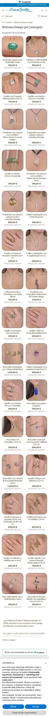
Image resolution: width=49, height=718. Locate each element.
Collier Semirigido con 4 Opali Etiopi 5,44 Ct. (36, 254)
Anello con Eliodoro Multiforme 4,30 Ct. (13, 559)
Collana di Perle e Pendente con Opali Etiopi (13, 294)
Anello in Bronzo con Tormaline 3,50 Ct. (36, 518)
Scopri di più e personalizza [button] (24, 713)
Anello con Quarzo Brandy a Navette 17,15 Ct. (13, 255)
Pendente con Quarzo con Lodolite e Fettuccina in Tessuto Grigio (13, 136)
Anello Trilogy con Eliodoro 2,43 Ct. (36, 479)
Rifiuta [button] (13, 707)
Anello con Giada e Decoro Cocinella (36, 97)
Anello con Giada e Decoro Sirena (12, 332)
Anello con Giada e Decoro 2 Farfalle (12, 404)
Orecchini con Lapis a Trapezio (36, 404)
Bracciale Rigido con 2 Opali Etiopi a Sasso (12, 598)
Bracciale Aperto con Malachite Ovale (12, 61)
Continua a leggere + (9, 640)
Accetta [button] (35, 707)
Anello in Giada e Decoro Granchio (13, 174)
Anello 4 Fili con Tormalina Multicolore (36, 332)
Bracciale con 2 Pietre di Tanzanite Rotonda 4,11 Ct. (12, 480)
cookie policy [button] (7, 680)
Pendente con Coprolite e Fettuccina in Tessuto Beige (36, 294)
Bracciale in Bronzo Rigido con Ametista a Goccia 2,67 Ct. (36, 599)
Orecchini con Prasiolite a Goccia (12, 440)
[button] (46, 663)
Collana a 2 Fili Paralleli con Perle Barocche (36, 61)
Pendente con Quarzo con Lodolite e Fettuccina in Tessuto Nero (36, 177)
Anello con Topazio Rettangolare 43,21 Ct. (12, 97)
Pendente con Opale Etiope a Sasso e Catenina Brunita (36, 134)
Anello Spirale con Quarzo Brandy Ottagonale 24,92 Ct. (36, 560)
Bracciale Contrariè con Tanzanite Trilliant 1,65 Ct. (36, 441)
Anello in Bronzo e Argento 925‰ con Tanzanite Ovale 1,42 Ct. (12, 520)
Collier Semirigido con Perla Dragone (36, 215)
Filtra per (42, 16)
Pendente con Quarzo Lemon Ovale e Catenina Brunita (13, 216)
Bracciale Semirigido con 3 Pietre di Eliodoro (12, 368)
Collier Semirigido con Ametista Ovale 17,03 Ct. (36, 368)
